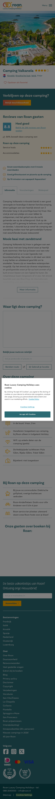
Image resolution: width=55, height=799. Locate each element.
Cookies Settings (27, 407)
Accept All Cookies (27, 414)
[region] (27, 399)
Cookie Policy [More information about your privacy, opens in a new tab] (34, 399)
